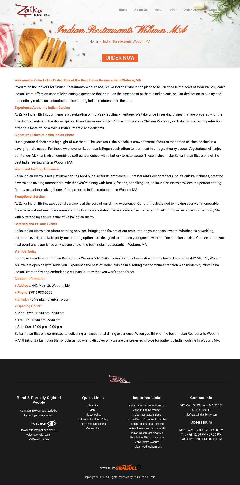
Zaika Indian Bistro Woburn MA (147, 405)
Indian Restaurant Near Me (147, 432)
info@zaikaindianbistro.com (201, 414)
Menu (158, 9)
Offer (173, 9)
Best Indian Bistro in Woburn (147, 437)
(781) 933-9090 (201, 410)
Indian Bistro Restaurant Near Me (147, 419)
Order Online (192, 9)
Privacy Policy (93, 414)
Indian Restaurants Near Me (147, 423)
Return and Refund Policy (93, 419)
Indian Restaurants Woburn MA (147, 428)
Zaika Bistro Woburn (147, 442)
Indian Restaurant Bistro (147, 414)
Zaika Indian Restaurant (147, 410)
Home (124, 9)
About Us (141, 9)
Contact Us (217, 9)
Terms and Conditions (93, 423)
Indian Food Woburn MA (147, 446)
